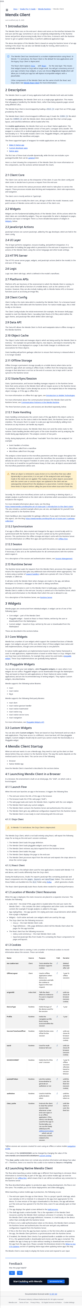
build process (53, 1209)
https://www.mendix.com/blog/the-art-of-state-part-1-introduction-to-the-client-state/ (39, 506)
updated (31, 158)
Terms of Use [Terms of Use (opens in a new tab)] (23, 1302)
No (20, 1273)
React (44, 66)
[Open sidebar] (7, 10)
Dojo (33, 66)
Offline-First (63, 539)
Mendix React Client (31, 83)
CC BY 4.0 (53, 1294)
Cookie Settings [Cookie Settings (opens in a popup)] (69, 1302)
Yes (12, 1273)
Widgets (8, 221)
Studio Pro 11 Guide (28, 9)
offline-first (22, 1178)
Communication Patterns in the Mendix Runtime (40, 402)
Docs (15, 9)
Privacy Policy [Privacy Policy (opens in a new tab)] (35, 1302)
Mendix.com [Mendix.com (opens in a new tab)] (13, 1302)
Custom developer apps (18, 148)
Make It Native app (16, 145)
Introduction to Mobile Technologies (60, 395)
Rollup (49, 882)
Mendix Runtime (44, 9)
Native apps (13, 151)
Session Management (63, 558)
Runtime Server (46, 597)
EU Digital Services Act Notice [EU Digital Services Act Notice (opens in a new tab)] (52, 1302)
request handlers (32, 574)
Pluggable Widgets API (35, 722)
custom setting (45, 1155)
